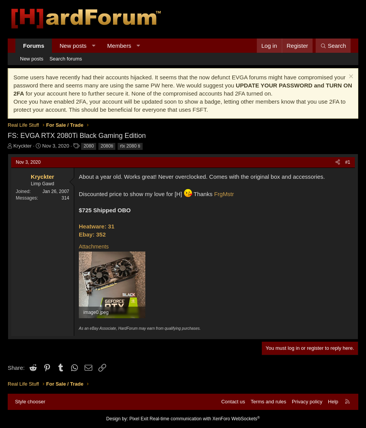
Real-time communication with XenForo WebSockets (205, 418)
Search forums (66, 59)
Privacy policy (307, 402)
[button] (94, 46)
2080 (88, 146)
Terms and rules (268, 402)
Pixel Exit (138, 418)
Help (333, 402)
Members (119, 45)
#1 (347, 162)
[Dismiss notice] (350, 77)
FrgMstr (224, 194)
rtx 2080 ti (130, 146)
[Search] (333, 46)
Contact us (233, 402)
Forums (33, 45)
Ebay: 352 (92, 234)
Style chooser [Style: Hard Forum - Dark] (30, 402)
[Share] (338, 162)
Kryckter (22, 146)
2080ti (107, 146)
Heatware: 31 (97, 226)
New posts (73, 45)
